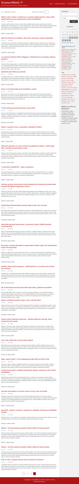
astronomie (64, 76)
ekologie (72, 80)
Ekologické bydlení (66, 63)
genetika (66, 84)
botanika (63, 80)
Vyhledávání (65, 11)
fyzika (63, 84)
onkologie (72, 95)
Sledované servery (60, 4)
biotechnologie (70, 78)
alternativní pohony (66, 74)
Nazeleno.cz (64, 60)
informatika (64, 87)
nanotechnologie (65, 95)
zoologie (72, 101)
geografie (71, 84)
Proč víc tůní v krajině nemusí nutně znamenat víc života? (22, 460)
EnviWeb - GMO (65, 51)
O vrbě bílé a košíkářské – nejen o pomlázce (17, 167)
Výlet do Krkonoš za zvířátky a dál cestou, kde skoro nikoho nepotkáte (27, 38)
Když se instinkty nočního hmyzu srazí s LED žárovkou (21, 300)
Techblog (64, 66)
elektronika (64, 82)
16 (70, 35)
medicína (69, 93)
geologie (63, 86)
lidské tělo (64, 91)
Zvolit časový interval (68, 43)
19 (77, 35)
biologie (74, 76)
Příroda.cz (3, 21)
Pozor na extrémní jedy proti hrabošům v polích (19, 89)
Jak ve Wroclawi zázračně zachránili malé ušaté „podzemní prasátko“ (26, 287)
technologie (64, 101)
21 (65, 38)
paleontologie (69, 97)
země (68, 101)
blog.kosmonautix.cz (66, 49)
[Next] (34, 473)
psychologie (64, 99)
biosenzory (64, 78)
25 (45, 12)
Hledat (74, 21)
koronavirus (66, 90)
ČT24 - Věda (64, 52)
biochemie (70, 76)
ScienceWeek (12, 2)
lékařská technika (70, 91)
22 (67, 38)
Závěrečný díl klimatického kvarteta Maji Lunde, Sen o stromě (24, 205)
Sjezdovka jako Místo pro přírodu (13, 72)
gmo (67, 86)
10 (72, 32)
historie (70, 86)
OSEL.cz (63, 59)
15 (67, 35)
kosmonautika (73, 89)
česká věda (64, 103)
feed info (3, 12)
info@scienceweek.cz (39, 481)
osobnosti (64, 97)
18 (74, 35)
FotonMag (64, 67)
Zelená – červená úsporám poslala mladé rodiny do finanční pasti (25, 428)
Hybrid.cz (64, 58)
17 (72, 35)
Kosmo (63, 69)
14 (65, 35)
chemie (67, 80)
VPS (63, 120)
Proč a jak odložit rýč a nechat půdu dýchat (17, 340)
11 (74, 32)
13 (63, 35)
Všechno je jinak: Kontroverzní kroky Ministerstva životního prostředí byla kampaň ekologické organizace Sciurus (28, 185)
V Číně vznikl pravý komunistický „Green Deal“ (18, 108)
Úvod (50, 4)
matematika (64, 93)
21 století (64, 55)
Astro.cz (63, 62)
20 (63, 38)
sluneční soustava (71, 99)
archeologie (73, 74)
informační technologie (72, 87)
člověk (68, 103)
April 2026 (70, 26)
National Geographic (66, 53)
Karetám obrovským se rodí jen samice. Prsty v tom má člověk (24, 391)
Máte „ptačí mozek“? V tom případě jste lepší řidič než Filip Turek (25, 359)
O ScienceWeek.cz (73, 4)
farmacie (73, 82)
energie (69, 82)
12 (77, 32)
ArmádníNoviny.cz (66, 56)
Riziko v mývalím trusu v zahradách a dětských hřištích (21, 127)
